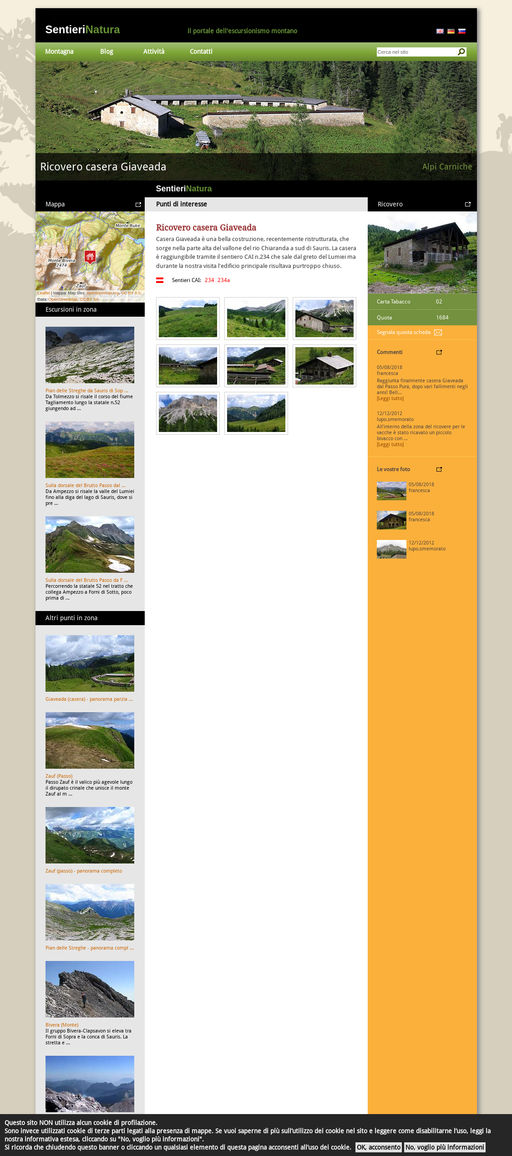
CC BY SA (89, 299)
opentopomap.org (102, 293)
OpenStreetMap (63, 299)
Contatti (201, 51)
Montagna (59, 51)
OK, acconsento (378, 1147)
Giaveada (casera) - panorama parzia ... (89, 699)
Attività (153, 51)
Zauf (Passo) (59, 776)
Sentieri (83, 29)
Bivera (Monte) (62, 1025)
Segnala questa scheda (404, 332)
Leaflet (44, 293)
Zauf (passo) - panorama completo (84, 871)
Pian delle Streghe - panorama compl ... (90, 948)
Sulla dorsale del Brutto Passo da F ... (87, 580)
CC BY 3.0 (130, 293)
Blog (106, 51)
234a (224, 280)
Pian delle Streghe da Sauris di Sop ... (87, 391)
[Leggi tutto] (390, 398)
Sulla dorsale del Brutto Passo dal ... (86, 485)
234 (209, 280)
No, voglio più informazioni (445, 1147)
